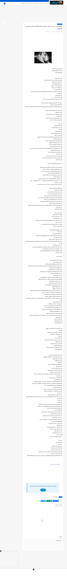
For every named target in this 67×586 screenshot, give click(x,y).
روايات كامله (46, 3)
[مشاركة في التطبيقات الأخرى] (38, 501)
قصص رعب (42, 3)
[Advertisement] (33, 14)
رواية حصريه (59, 24)
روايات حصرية (36, 3)
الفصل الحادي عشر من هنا (55, 464)
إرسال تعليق (59, 540)
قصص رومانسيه (30, 3)
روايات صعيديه (23, 3)
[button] (56, 501)
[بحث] (4, 3)
